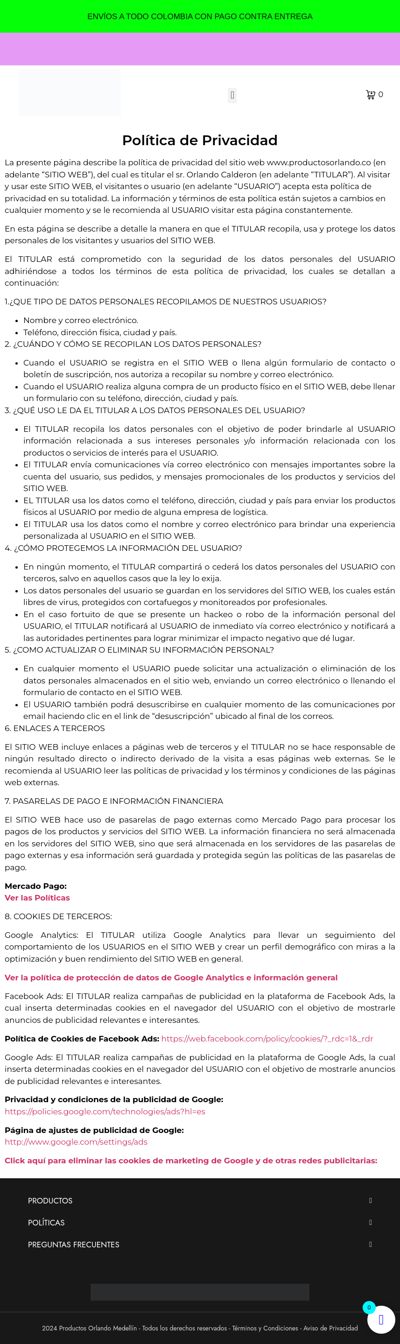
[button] (232, 95)
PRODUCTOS (50, 1200)
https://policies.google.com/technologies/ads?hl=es (105, 1111)
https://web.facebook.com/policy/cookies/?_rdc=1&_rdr (267, 1038)
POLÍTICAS (46, 1222)
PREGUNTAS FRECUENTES (73, 1244)
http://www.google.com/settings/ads (76, 1142)
